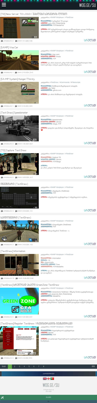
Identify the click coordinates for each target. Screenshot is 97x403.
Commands (65, 82)
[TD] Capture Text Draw (13, 150)
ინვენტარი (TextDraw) (14, 184)
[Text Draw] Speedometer (14, 113)
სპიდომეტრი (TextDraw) (16, 217)
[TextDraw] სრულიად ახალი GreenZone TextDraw (30, 285)
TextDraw (69, 17)
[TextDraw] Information (13, 251)
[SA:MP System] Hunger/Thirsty (18, 79)
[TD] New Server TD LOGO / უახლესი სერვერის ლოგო (34, 14)
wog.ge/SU (87, 5)
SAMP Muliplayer (57, 17)
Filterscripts (76, 82)
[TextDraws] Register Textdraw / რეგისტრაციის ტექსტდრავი (36, 323)
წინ (93, 367)
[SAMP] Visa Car (9, 47)
